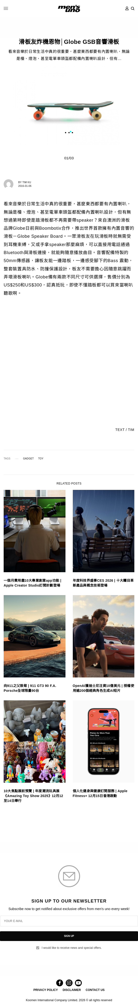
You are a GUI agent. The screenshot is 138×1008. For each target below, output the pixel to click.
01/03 (69, 158)
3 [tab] (77, 132)
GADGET (28, 458)
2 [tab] (74, 132)
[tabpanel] (69, 105)
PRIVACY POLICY (45, 990)
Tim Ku (26, 182)
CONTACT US (95, 990)
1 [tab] (70, 132)
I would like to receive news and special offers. (72, 947)
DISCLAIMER (72, 990)
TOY (40, 458)
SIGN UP (69, 936)
